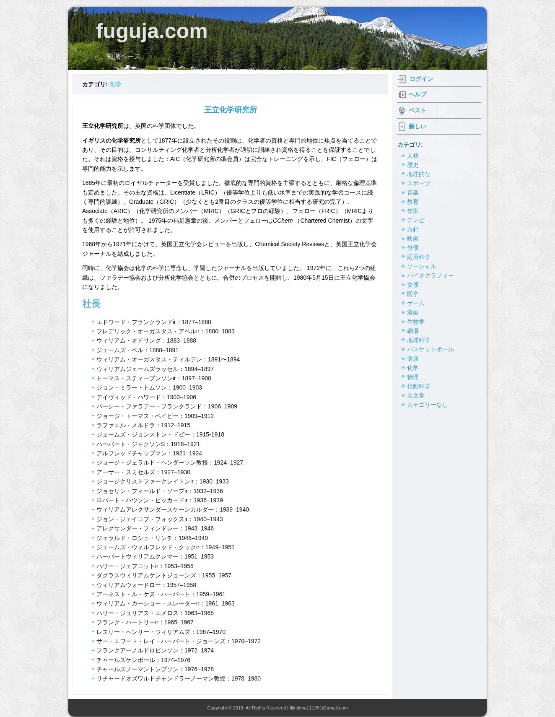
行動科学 (419, 386)
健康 (413, 358)
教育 (413, 201)
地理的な (419, 174)
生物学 (416, 321)
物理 (413, 377)
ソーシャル (421, 266)
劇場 (413, 330)
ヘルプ (417, 94)
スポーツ (419, 183)
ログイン (421, 78)
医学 (413, 294)
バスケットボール (430, 349)
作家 (413, 211)
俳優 (413, 247)
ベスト (417, 110)
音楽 (413, 192)
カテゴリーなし (427, 404)
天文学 (416, 395)
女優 (413, 284)
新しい (417, 126)
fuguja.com (152, 31)
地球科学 (419, 340)
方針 (413, 229)
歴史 (413, 164)
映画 (413, 238)
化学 (115, 84)
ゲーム (416, 303)
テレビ (416, 220)
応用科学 (419, 257)
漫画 (413, 312)
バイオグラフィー (430, 275)
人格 (413, 155)
